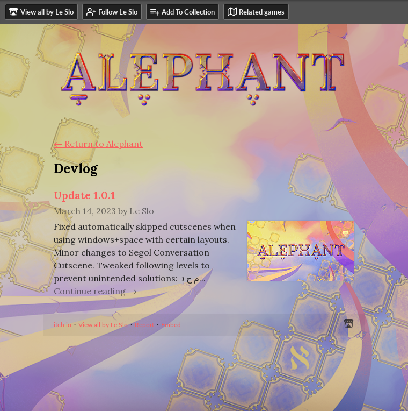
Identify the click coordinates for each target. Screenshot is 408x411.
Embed (171, 325)
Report (144, 325)
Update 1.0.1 (84, 195)
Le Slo (141, 211)
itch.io (62, 325)
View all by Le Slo (103, 325)
